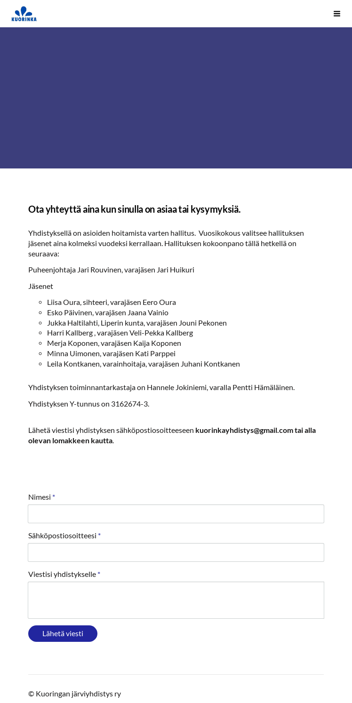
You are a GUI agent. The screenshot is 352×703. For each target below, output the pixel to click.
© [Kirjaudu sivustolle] (32, 652)
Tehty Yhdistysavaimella (76, 670)
